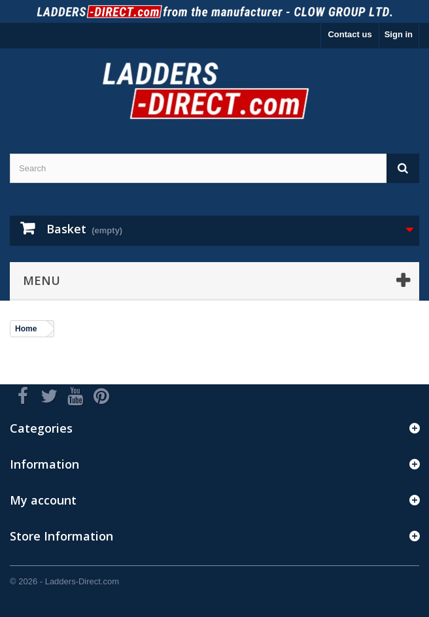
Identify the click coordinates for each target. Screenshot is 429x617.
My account (43, 500)
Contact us (349, 34)
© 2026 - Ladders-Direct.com (64, 581)
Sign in (399, 34)
